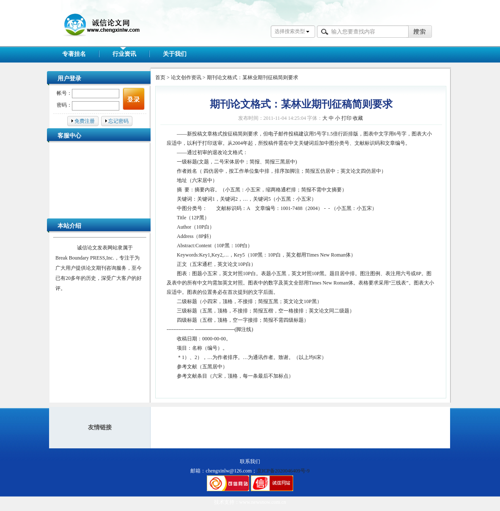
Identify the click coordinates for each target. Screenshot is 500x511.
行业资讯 (124, 54)
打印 (346, 118)
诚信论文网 (94, 37)
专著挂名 (74, 54)
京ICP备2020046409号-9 (283, 471)
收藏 (358, 118)
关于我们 (175, 54)
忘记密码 (118, 121)
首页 (160, 77)
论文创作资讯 (186, 77)
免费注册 (84, 121)
